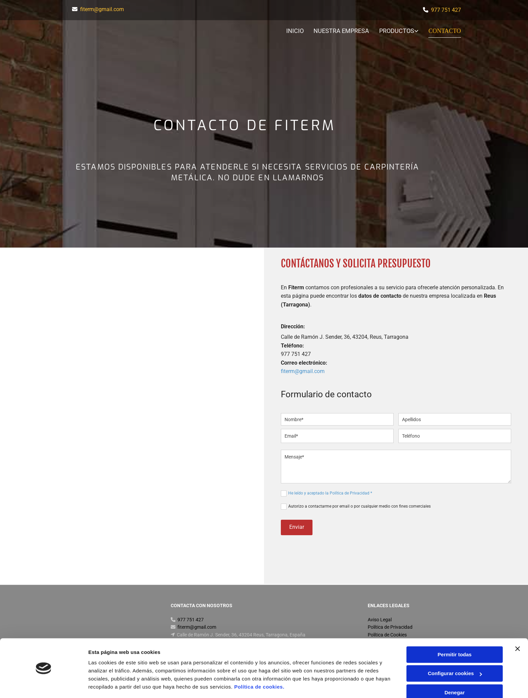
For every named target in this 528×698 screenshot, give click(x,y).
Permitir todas (455, 634)
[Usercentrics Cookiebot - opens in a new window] (43, 685)
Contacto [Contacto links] (445, 30)
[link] (394, 31)
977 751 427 (446, 10)
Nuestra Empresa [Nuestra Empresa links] (342, 30)
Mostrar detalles (108, 685)
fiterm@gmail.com (102, 9)
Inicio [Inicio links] (295, 30)
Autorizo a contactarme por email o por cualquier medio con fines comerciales (359, 506)
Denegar (454, 672)
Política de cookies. (259, 666)
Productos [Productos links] (397, 30)
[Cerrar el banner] (517, 628)
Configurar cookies (455, 653)
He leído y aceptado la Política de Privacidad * (330, 493)
